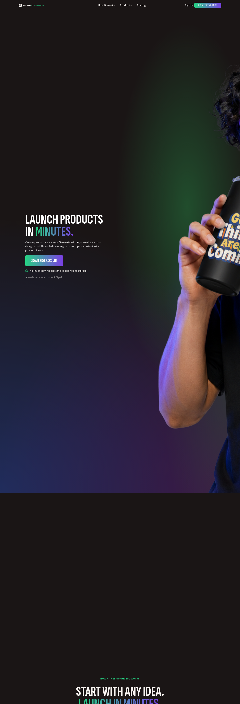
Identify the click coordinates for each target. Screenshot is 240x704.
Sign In (189, 5)
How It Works (106, 5)
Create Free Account (207, 5)
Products (126, 5)
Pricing (141, 5)
